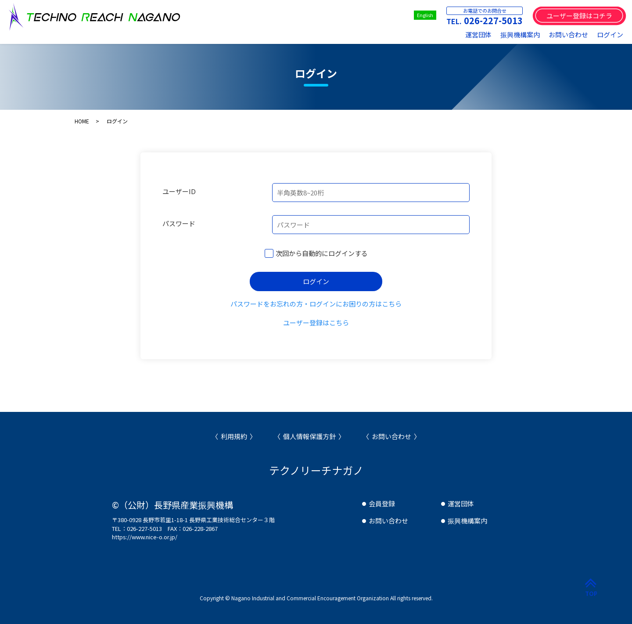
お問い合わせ (568, 34)
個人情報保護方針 (309, 436)
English (425, 14)
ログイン (610, 34)
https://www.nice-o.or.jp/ (144, 537)
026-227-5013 (493, 20)
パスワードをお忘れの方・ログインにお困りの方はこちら (316, 303)
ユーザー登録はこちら (316, 322)
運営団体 (478, 34)
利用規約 (234, 436)
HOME (82, 121)
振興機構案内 (520, 34)
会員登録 (382, 503)
